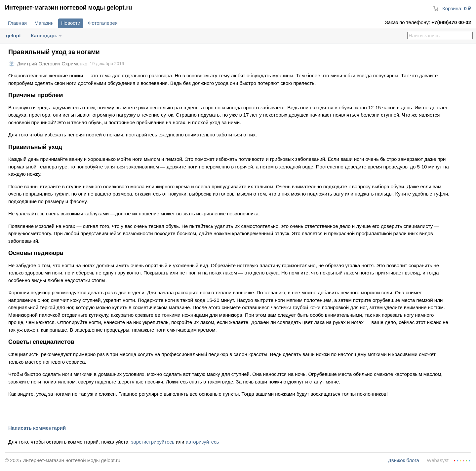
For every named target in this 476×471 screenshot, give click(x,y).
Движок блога (403, 460)
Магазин (44, 23)
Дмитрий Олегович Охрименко (52, 63)
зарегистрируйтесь (153, 442)
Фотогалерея (103, 23)
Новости (70, 23)
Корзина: (452, 8)
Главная (17, 23)
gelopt (13, 35)
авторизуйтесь (202, 442)
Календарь (44, 35)
